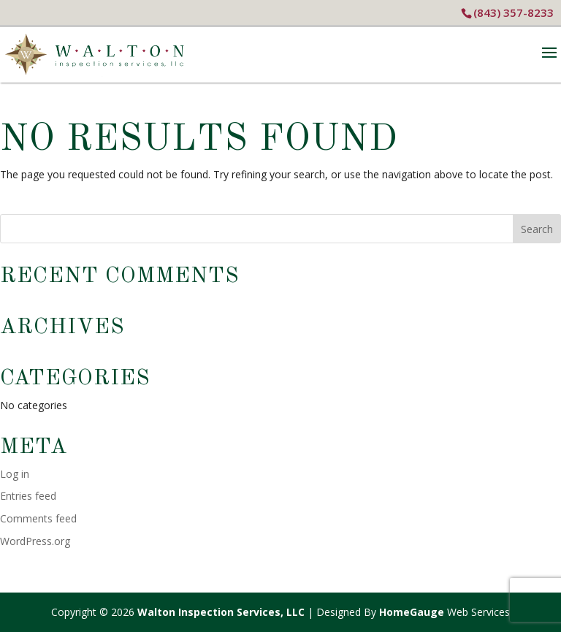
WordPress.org (35, 541)
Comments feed (38, 518)
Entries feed (28, 496)
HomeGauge (411, 612)
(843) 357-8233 (513, 12)
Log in (14, 474)
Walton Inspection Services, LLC (221, 612)
